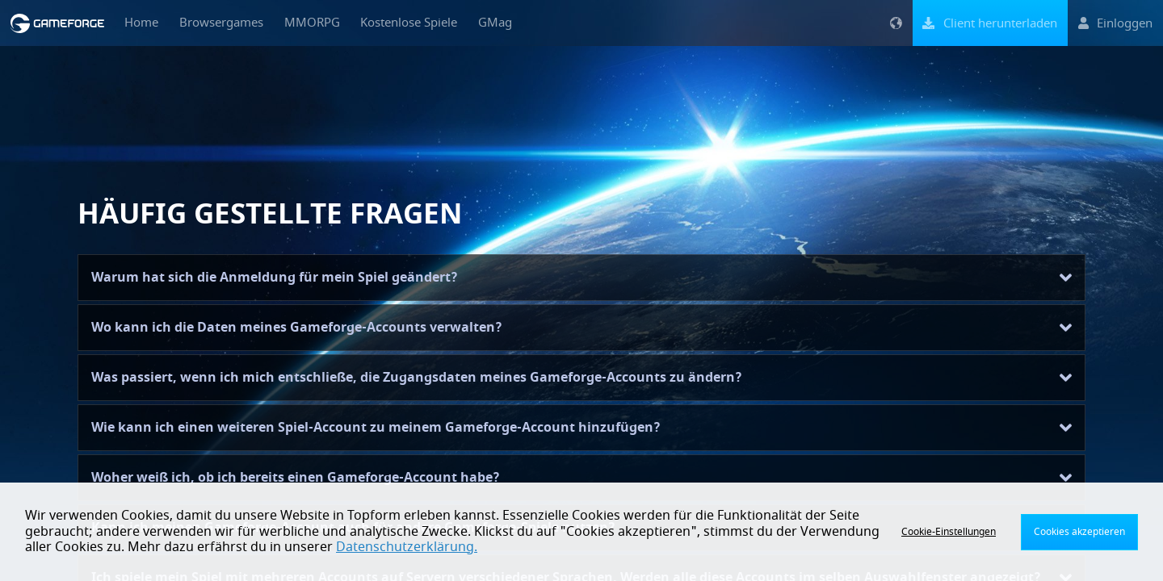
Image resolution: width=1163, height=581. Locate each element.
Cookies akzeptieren (1079, 532)
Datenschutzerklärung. (406, 547)
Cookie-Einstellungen (948, 532)
